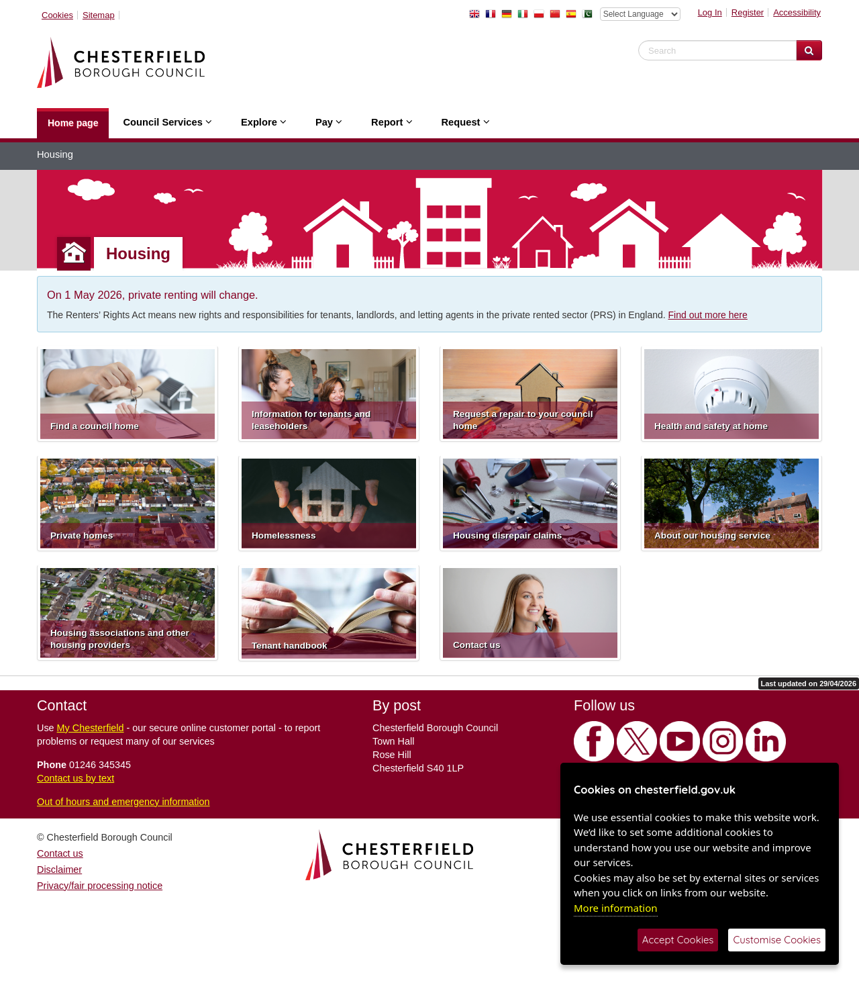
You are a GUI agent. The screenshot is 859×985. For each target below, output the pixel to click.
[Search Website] (809, 50)
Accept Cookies (678, 939)
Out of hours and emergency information (123, 801)
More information (616, 907)
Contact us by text (75, 778)
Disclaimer (59, 869)
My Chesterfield (90, 727)
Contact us (60, 853)
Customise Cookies (777, 939)
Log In (710, 12)
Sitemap (99, 15)
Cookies (57, 15)
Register (747, 12)
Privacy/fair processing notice (99, 885)
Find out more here (708, 315)
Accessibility (797, 12)
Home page (73, 123)
